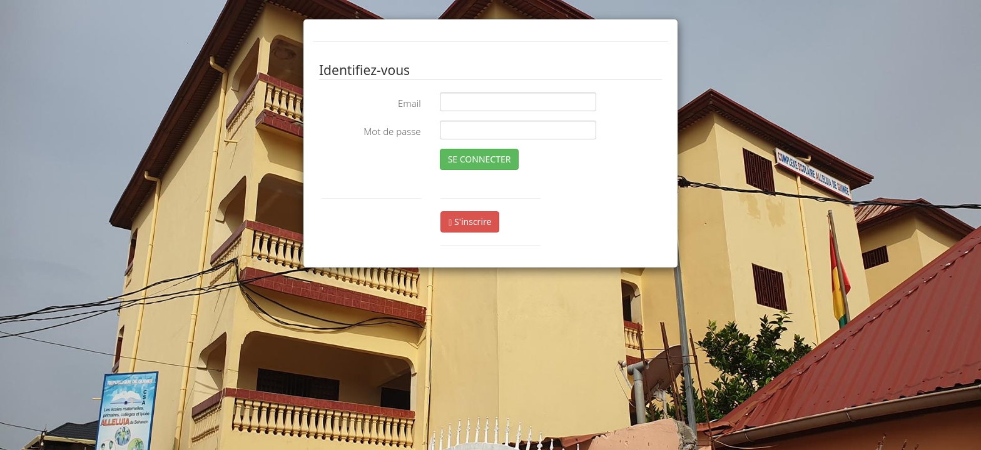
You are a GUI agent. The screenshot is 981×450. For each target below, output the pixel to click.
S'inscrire (470, 222)
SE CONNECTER (479, 159)
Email (409, 103)
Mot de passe (391, 131)
